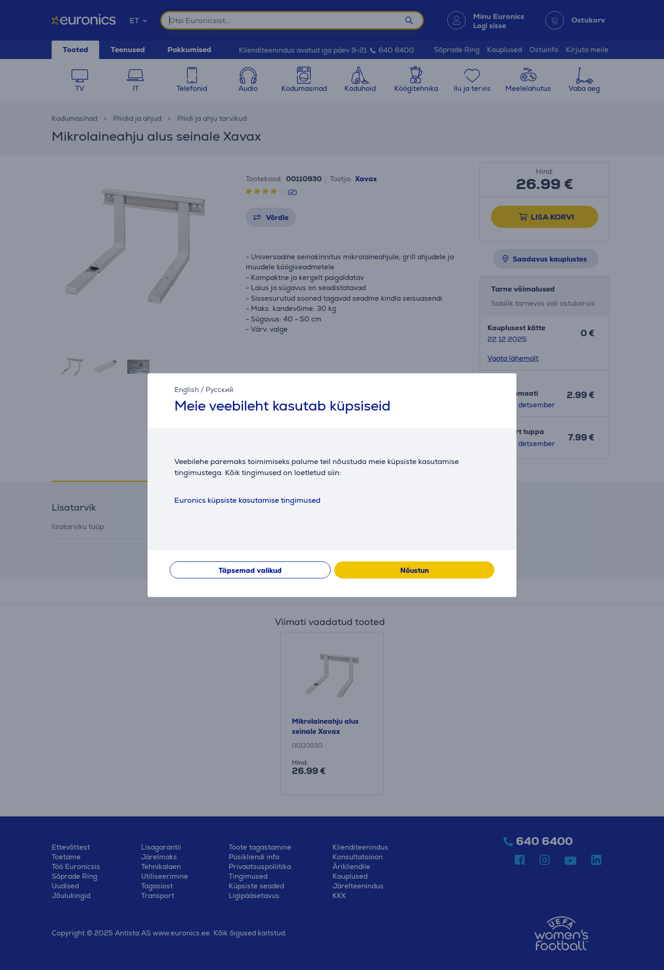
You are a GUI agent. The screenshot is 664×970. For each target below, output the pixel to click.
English (186, 389)
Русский (219, 389)
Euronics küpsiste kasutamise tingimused (247, 500)
